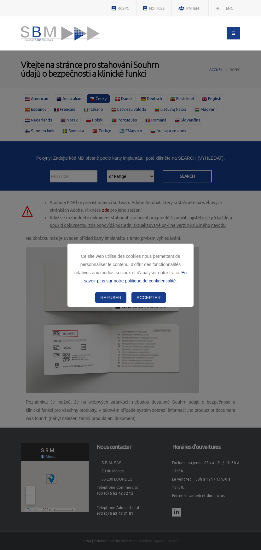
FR (218, 8)
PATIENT (189, 8)
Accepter (148, 297)
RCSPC (120, 8)
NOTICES (154, 8)
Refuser (110, 297)
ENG (230, 8)
